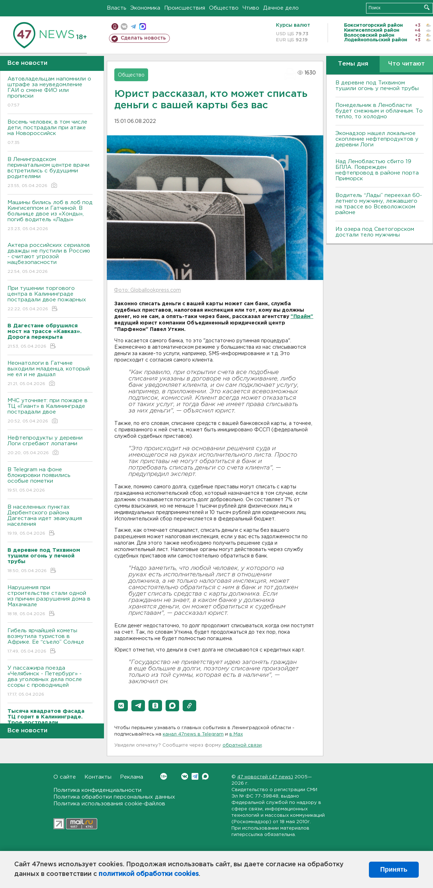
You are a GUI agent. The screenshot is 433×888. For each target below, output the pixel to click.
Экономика (145, 8)
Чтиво (250, 8)
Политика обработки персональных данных (114, 797)
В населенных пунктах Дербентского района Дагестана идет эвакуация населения (50, 520)
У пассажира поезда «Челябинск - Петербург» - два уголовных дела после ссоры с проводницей (50, 681)
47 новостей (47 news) (265, 777)
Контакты (97, 777)
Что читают (406, 64)
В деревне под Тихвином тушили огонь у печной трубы (377, 86)
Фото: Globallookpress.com (147, 290)
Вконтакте (163, 776)
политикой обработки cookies (149, 874)
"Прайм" (302, 317)
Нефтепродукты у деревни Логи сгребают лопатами (50, 446)
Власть (116, 8)
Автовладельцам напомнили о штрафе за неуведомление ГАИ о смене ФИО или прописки (50, 92)
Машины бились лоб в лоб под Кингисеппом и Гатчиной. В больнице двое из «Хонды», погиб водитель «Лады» (50, 216)
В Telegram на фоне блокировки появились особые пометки (50, 480)
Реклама (131, 777)
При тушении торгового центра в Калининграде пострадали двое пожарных (50, 299)
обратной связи (242, 745)
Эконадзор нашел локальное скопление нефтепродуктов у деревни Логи (376, 139)
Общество (224, 8)
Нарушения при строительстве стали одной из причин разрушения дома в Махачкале (50, 601)
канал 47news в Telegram (193, 734)
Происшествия (184, 8)
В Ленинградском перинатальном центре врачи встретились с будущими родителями (50, 173)
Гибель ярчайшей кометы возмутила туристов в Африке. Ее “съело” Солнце (50, 641)
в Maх (236, 734)
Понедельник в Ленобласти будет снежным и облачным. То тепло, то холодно (379, 111)
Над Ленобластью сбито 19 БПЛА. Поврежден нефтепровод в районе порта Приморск (377, 170)
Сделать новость (143, 38)
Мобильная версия (114, 26)
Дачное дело (281, 8)
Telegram (195, 776)
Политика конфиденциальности (97, 790)
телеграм (133, 26)
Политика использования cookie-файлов (109, 803)
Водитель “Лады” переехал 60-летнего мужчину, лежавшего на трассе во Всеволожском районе (378, 204)
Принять (393, 869)
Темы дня (353, 64)
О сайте (64, 777)
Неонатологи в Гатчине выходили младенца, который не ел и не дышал (50, 374)
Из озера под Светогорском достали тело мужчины (374, 232)
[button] (121, 705)
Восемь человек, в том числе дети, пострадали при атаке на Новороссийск (50, 133)
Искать (426, 7)
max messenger (142, 26)
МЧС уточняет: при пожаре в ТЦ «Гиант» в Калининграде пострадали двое (50, 411)
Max (205, 776)
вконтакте (124, 26)
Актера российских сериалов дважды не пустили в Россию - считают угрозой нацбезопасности (50, 259)
